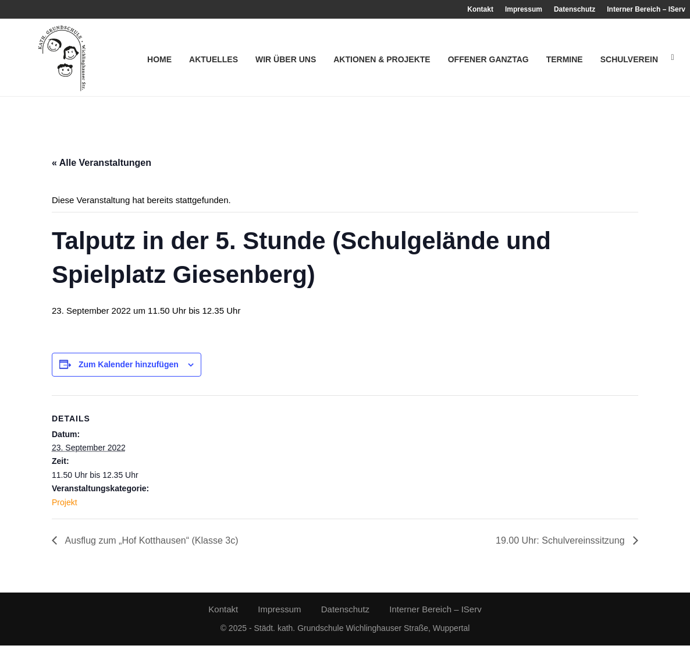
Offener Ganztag (488, 59)
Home (159, 59)
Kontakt (480, 9)
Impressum (523, 9)
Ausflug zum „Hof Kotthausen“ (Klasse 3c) (150, 544)
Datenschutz (574, 9)
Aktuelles (213, 59)
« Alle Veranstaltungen (101, 166)
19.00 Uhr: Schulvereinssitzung (561, 544)
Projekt (64, 505)
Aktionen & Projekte (381, 59)
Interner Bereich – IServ (646, 9)
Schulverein (629, 59)
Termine (564, 59)
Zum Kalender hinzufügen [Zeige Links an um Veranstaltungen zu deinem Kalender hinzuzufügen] (129, 368)
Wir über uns (285, 59)
